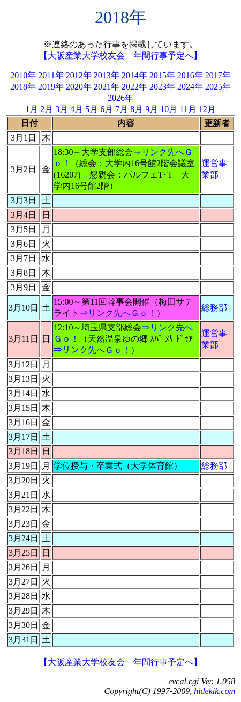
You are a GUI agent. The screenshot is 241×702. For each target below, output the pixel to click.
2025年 (218, 86)
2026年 (120, 97)
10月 (168, 109)
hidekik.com (214, 691)
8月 (136, 109)
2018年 (23, 86)
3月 (61, 109)
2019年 (51, 86)
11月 (187, 109)
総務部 (214, 307)
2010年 (23, 75)
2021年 (106, 86)
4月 (76, 109)
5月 (91, 109)
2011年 (50, 75)
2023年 (162, 86)
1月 (31, 109)
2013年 (106, 75)
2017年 (218, 75)
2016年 (190, 75)
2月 (46, 109)
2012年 (79, 75)
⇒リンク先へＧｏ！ (117, 312)
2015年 (162, 75)
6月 (106, 109)
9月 (151, 109)
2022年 (134, 86)
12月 (207, 109)
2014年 (134, 75)
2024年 (190, 86)
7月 (121, 109)
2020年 (79, 86)
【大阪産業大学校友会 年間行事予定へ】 (120, 55)
